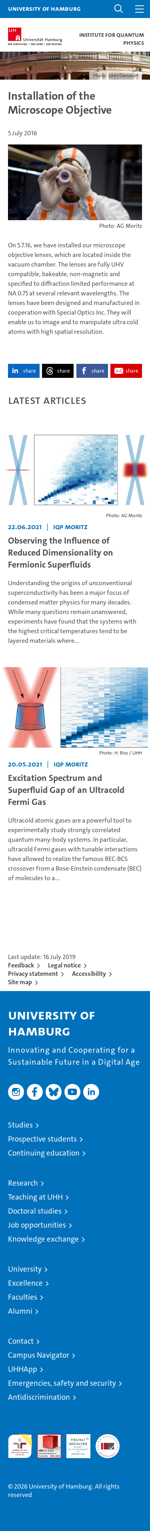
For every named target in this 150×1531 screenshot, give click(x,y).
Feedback (21, 965)
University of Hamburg (44, 8)
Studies (20, 1125)
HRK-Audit (74, 1442)
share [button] (29, 370)
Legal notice (64, 965)
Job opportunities (37, 1225)
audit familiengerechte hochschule (20, 1446)
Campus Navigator (38, 1355)
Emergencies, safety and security (62, 1383)
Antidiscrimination (39, 1397)
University (25, 1269)
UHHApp (22, 1369)
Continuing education (44, 1153)
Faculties (22, 1297)
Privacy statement (33, 973)
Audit (44, 1438)
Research (23, 1183)
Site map (20, 982)
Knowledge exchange (43, 1239)
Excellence (25, 1283)
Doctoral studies (35, 1211)
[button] (119, 9)
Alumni (20, 1311)
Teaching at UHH (35, 1197)
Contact (21, 1341)
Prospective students (42, 1139)
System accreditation (108, 1442)
